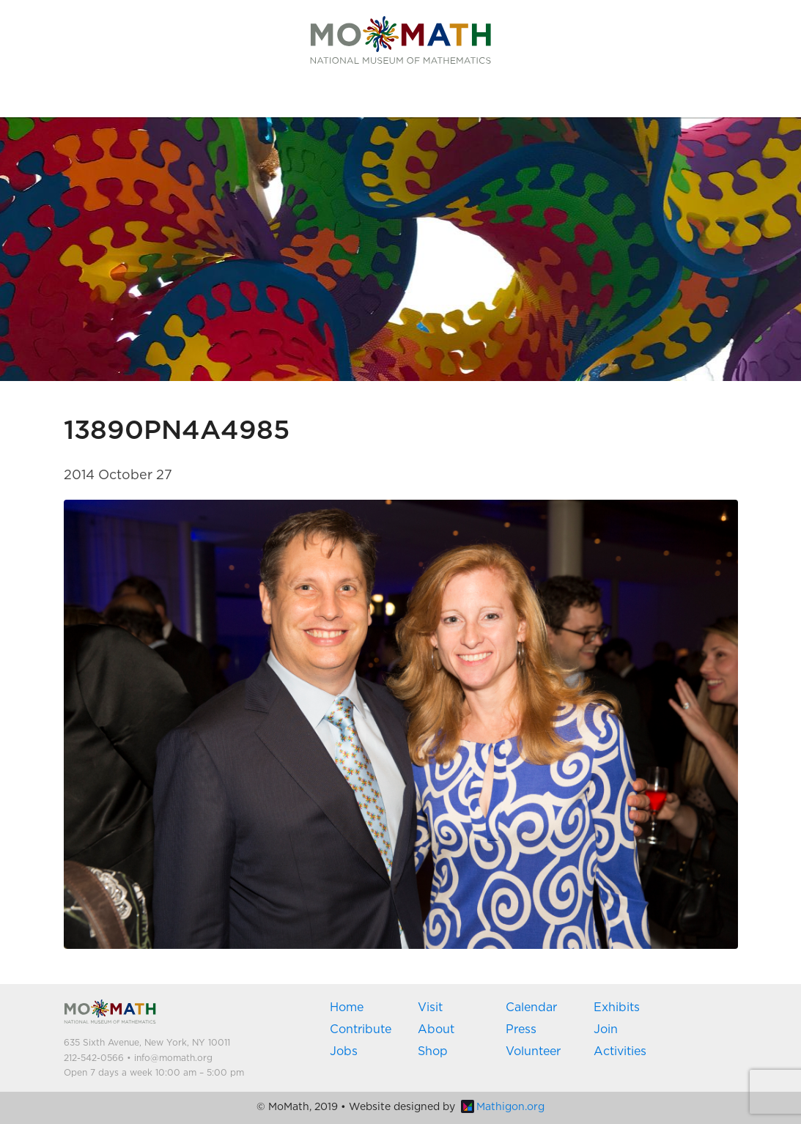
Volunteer (533, 1051)
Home (346, 1007)
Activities (620, 1051)
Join (606, 1029)
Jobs (344, 1051)
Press (521, 1029)
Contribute (360, 1029)
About (436, 1029)
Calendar (531, 1007)
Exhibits (617, 1007)
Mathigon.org (503, 1107)
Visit (430, 1007)
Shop (433, 1051)
